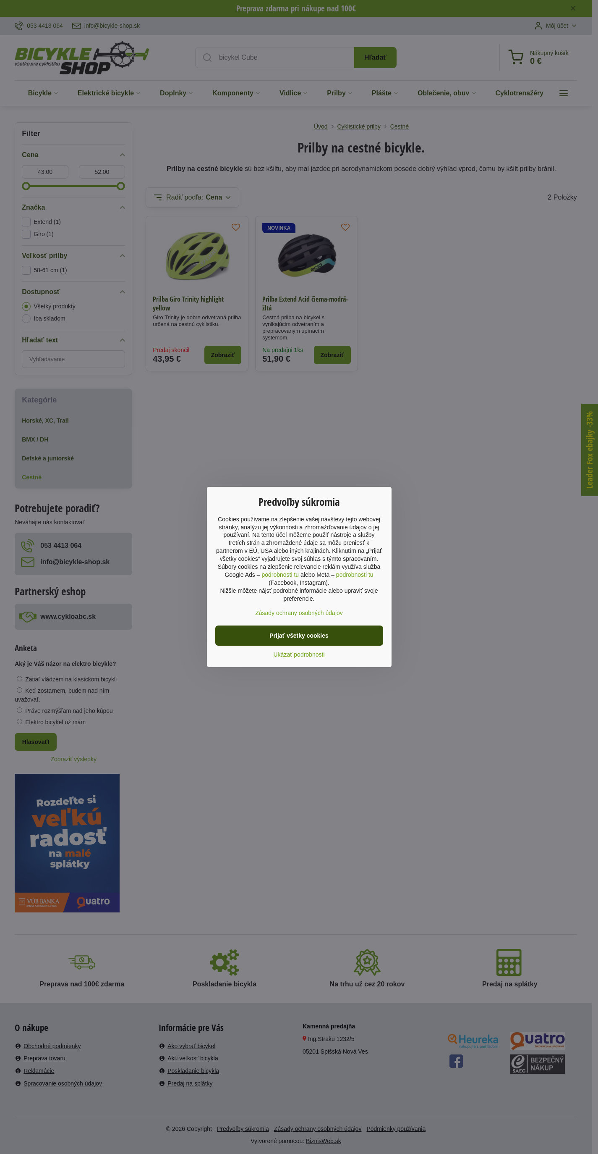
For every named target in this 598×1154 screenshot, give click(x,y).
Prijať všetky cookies (299, 635)
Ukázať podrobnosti (299, 654)
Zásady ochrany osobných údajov (299, 613)
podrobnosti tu (280, 574)
